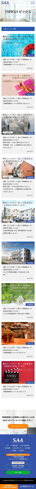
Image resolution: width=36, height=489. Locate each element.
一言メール (30, 55)
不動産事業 (30, 133)
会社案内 (21, 450)
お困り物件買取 (24, 445)
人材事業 (13, 450)
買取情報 (7, 448)
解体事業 (27, 448)
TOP (7, 445)
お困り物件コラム (18, 448)
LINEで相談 (18, 472)
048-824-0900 (18, 457)
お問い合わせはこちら (18, 426)
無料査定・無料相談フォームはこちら (18, 466)
